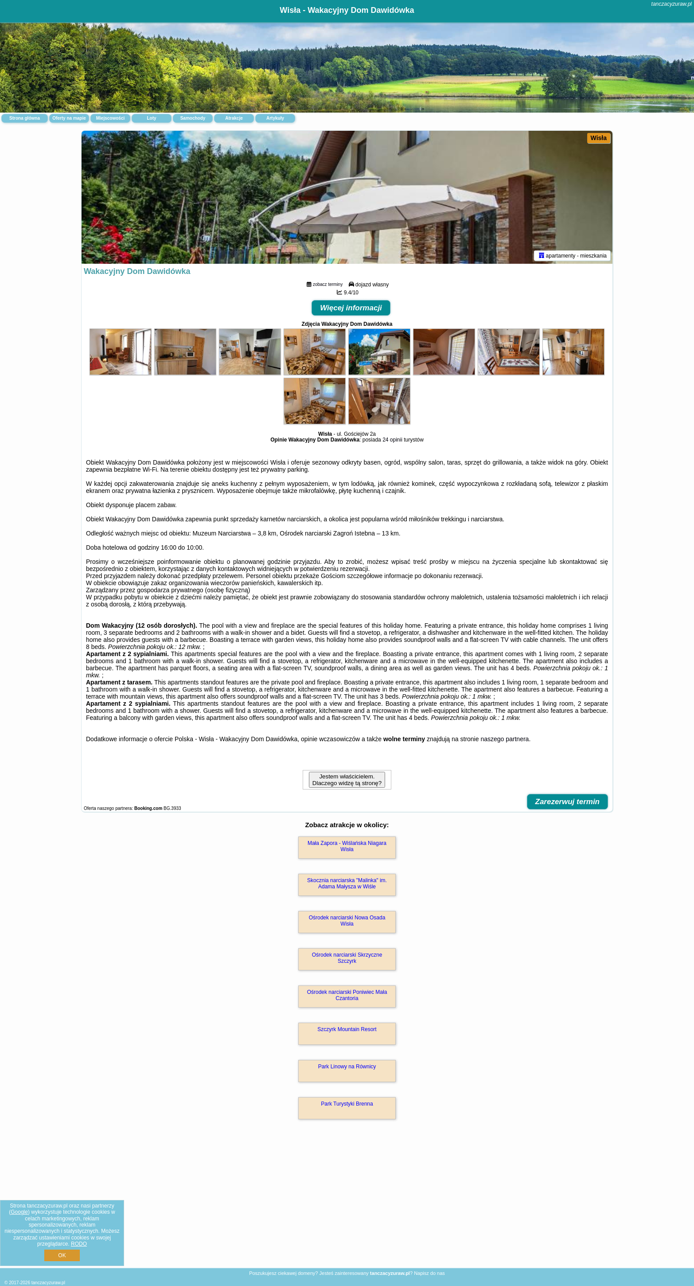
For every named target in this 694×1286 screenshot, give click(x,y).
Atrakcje (233, 118)
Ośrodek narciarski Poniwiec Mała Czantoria (347, 995)
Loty (151, 118)
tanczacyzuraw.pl (671, 4)
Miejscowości (110, 118)
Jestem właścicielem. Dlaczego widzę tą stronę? (347, 779)
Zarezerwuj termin (567, 801)
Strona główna (24, 118)
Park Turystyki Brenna (347, 1104)
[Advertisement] (347, 1203)
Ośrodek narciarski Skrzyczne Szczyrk (347, 958)
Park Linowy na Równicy (347, 1066)
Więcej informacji (351, 308)
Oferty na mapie (69, 118)
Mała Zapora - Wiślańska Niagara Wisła (347, 846)
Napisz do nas (429, 1273)
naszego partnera (504, 739)
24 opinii (392, 440)
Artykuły (275, 118)
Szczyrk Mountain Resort (346, 1029)
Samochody (193, 118)
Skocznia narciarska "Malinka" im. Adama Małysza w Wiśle (347, 883)
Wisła (599, 137)
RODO (79, 1244)
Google (19, 1212)
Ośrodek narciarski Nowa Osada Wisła (347, 921)
